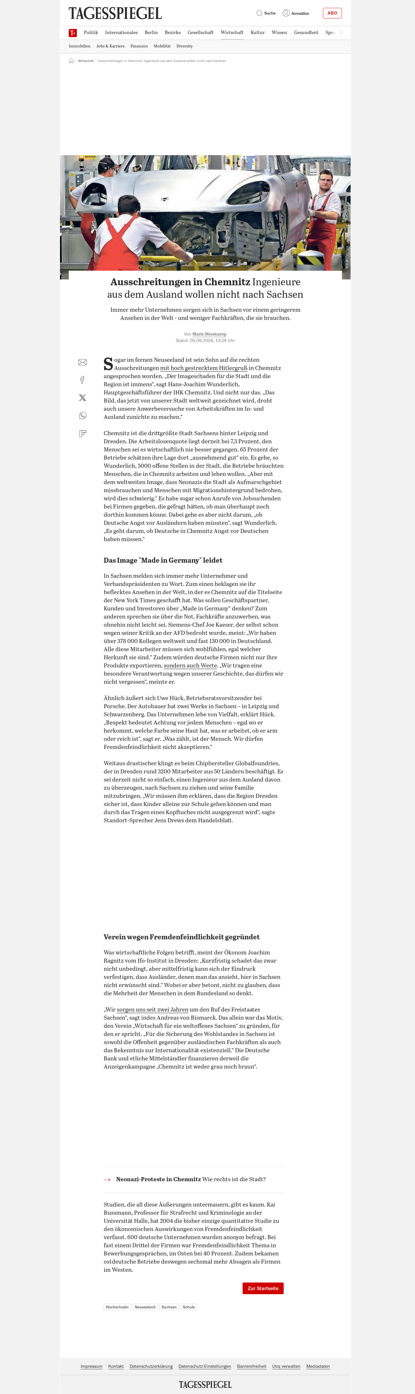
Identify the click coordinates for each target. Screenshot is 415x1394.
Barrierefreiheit (251, 1366)
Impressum (92, 1366)
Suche (266, 13)
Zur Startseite (263, 1288)
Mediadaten (318, 1366)
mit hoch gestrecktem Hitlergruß (204, 368)
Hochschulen (117, 1307)
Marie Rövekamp (210, 334)
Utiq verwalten (286, 1366)
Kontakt (116, 1366)
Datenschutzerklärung (151, 1366)
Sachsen (169, 1307)
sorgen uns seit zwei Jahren (152, 1010)
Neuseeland (145, 1307)
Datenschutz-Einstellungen (205, 1366)
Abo (332, 13)
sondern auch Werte (190, 666)
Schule (189, 1307)
